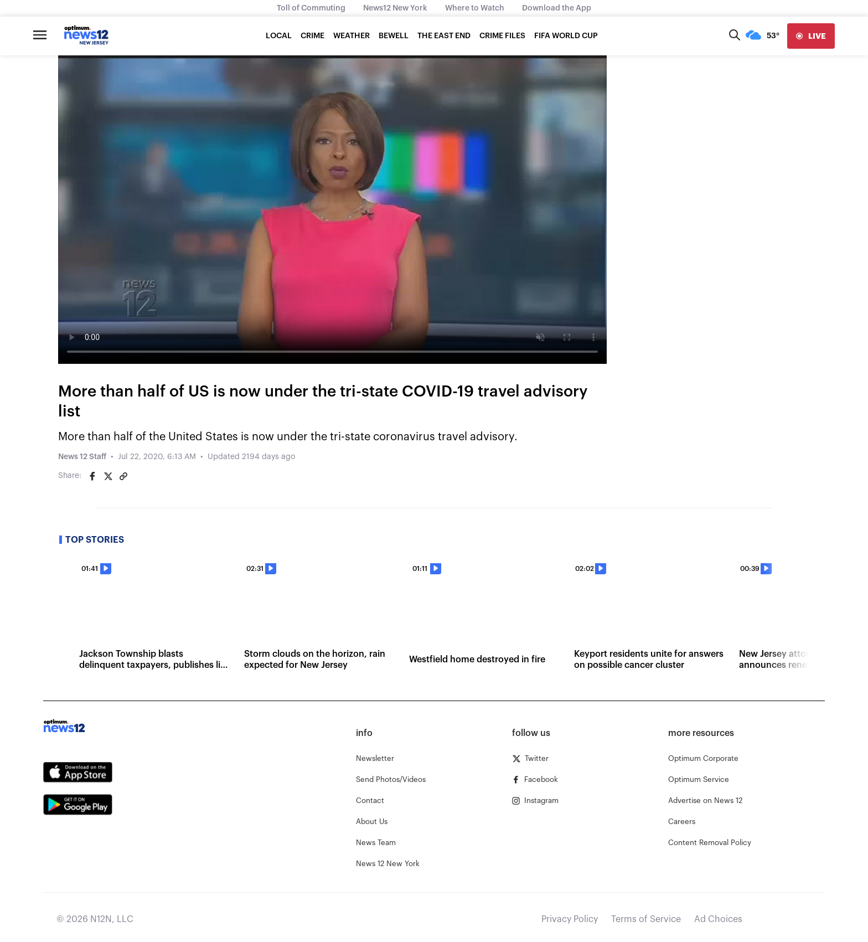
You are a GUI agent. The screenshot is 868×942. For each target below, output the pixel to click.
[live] (811, 36)
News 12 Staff (82, 457)
